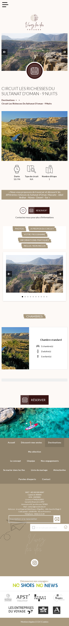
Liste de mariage (39, 470)
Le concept (15, 461)
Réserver (38, 400)
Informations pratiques (34, 240)
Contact (46, 479)
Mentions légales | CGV (30, 622)
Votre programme (34, 234)
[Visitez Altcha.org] (65, 528)
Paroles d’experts (27, 479)
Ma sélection (34, 451)
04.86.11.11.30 (39, 514)
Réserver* (41, 210)
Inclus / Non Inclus (35, 246)
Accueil (11, 442)
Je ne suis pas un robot (46, 527)
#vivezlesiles (59, 470)
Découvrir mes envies (31, 442)
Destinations (8, 100)
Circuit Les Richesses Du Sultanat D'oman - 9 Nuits (26, 103)
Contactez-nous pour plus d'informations (34, 217)
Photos (19, 228)
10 (46, 296)
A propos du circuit (42, 228)
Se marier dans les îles (14, 470)
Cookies (44, 622)
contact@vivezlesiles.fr (37, 507)
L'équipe (31, 461)
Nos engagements (50, 461)
